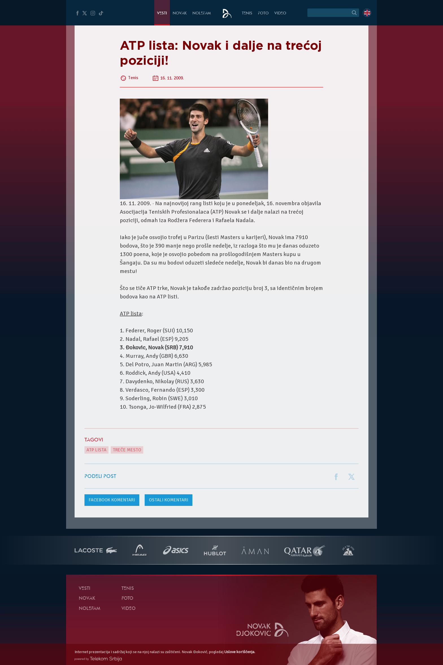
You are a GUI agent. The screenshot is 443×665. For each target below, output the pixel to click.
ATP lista (96, 450)
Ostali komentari (168, 500)
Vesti (162, 13)
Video (280, 13)
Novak (180, 13)
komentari (112, 500)
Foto (263, 13)
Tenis (247, 13)
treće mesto (127, 450)
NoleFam (201, 13)
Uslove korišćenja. (239, 651)
